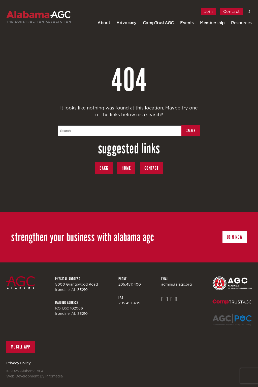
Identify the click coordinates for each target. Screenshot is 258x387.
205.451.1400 (129, 284)
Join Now (234, 237)
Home (126, 168)
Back (104, 168)
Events (187, 22)
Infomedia (54, 376)
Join (208, 11)
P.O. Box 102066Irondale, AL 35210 (71, 311)
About (104, 22)
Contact (231, 11)
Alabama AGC (44, 17)
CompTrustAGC (158, 22)
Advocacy (126, 22)
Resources (241, 22)
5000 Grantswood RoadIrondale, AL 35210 (76, 287)
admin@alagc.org (176, 284)
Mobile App (20, 347)
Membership (212, 22)
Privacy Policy (18, 363)
